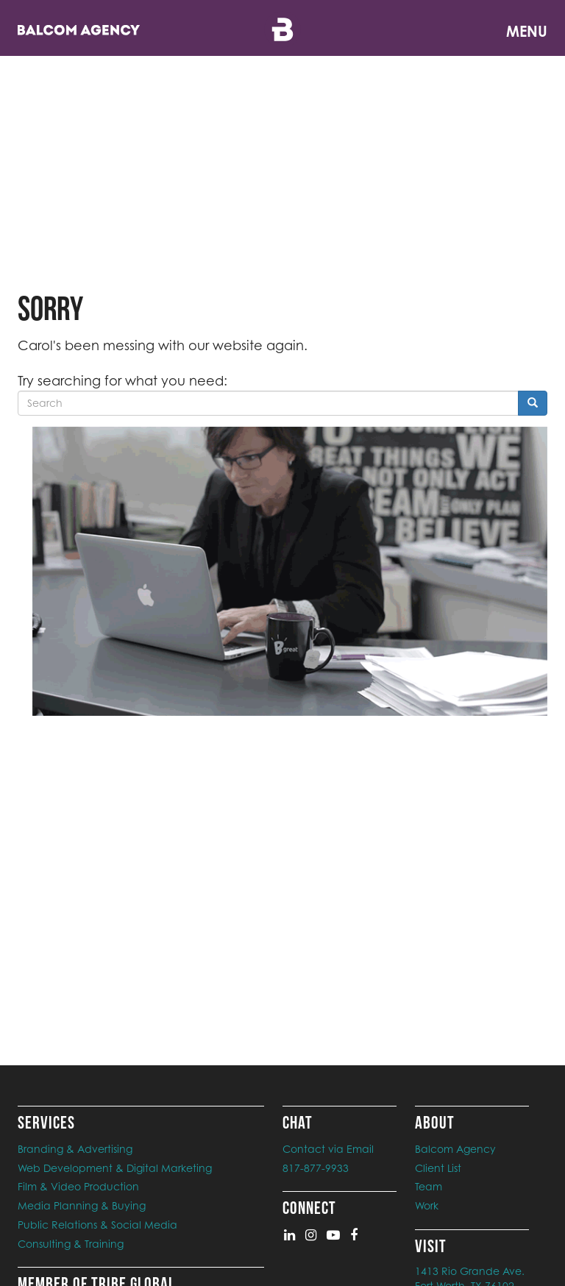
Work (426, 1205)
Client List (438, 1168)
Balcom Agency (455, 1149)
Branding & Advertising (75, 1149)
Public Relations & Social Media (97, 1224)
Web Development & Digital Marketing (115, 1168)
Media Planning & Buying (82, 1205)
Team (428, 1186)
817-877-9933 (315, 1168)
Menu (526, 31)
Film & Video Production (78, 1186)
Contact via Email (328, 1149)
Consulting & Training (71, 1243)
